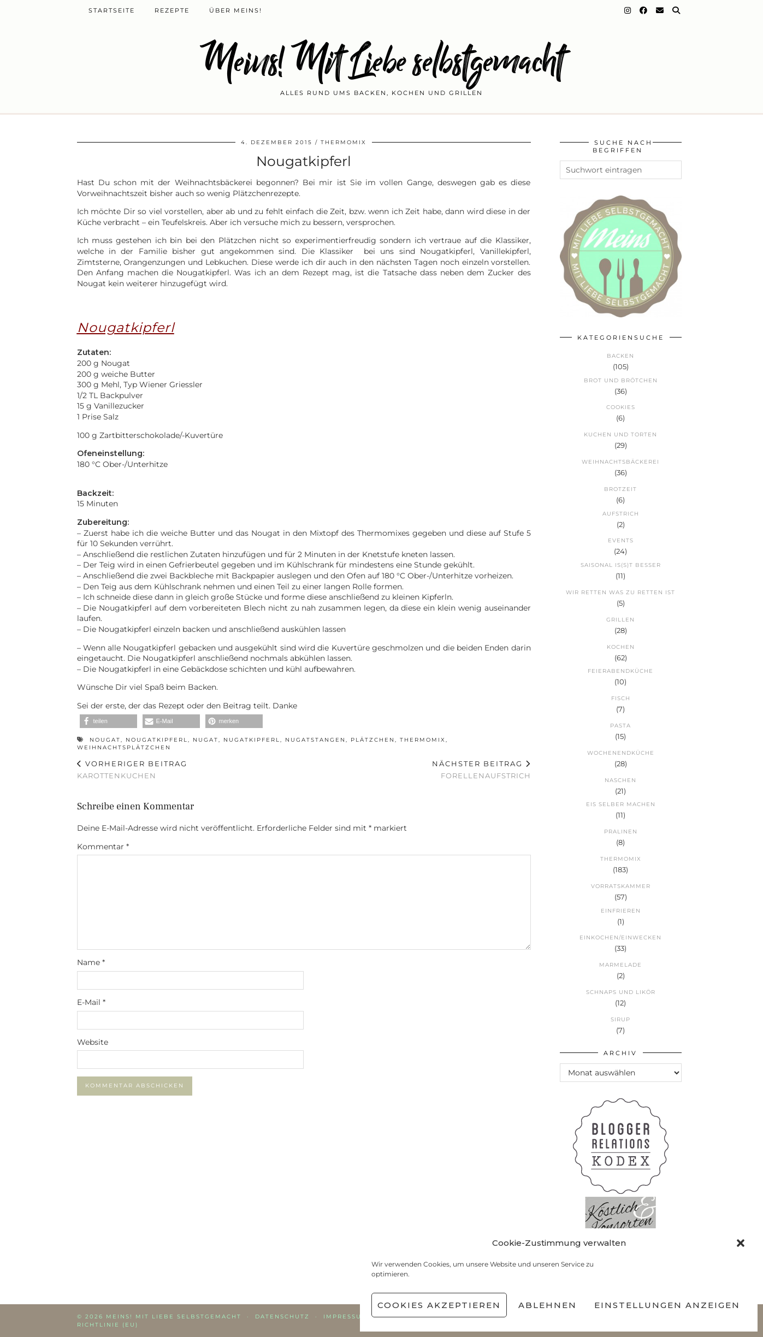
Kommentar (103, 846)
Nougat (105, 739)
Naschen (620, 780)
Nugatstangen (315, 739)
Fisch (620, 698)
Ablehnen (547, 1305)
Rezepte (172, 10)
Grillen (620, 619)
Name (91, 962)
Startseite (111, 10)
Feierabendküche (620, 671)
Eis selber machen (620, 804)
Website (92, 1042)
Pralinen (620, 831)
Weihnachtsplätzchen (124, 747)
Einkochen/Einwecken (620, 937)
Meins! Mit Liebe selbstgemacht (381, 61)
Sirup (620, 1019)
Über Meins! (235, 10)
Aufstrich (620, 513)
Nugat (205, 739)
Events (621, 540)
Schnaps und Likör (620, 992)
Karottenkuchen (132, 769)
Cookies (620, 407)
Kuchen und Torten (620, 434)
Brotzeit (620, 489)
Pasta (620, 725)
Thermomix (343, 142)
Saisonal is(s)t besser (621, 565)
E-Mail (91, 1002)
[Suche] (676, 10)
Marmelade (620, 964)
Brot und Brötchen (621, 380)
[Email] (660, 10)
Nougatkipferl (157, 739)
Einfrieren (621, 910)
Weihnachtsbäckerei (620, 461)
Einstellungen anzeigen (667, 1305)
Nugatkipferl (251, 739)
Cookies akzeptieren (439, 1305)
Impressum (345, 1316)
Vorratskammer (620, 886)
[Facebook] (644, 10)
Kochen (621, 646)
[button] (740, 1243)
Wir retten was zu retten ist (620, 592)
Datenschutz (282, 1316)
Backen (620, 355)
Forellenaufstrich (481, 769)
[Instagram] (628, 10)
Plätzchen (373, 739)
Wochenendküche (620, 752)
